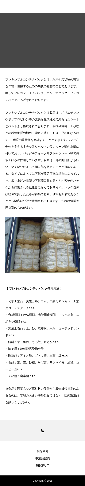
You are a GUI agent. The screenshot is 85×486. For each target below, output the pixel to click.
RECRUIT (42, 465)
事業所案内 (42, 458)
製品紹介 (43, 451)
